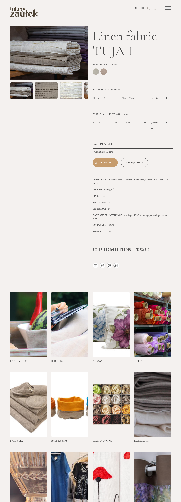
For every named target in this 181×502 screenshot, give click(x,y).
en (135, 8)
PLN (142, 8)
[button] (168, 8)
